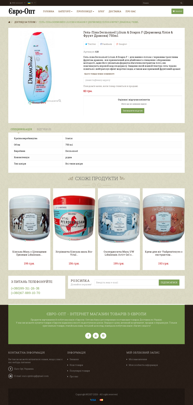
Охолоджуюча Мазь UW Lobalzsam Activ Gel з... (119, 253)
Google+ (121, 44)
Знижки (74, 359)
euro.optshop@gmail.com (35, 376)
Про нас (74, 376)
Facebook (106, 44)
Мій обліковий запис (143, 352)
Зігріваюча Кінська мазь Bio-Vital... (74, 253)
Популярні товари (80, 370)
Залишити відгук (133, 110)
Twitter (90, 44)
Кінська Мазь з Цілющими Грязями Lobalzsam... (29, 253)
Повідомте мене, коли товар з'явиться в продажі (110, 86)
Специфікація (21, 129)
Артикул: (89, 51)
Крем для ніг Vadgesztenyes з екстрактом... (163, 253)
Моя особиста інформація (143, 365)
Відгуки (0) (44, 129)
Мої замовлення (138, 359)
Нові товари (76, 365)
